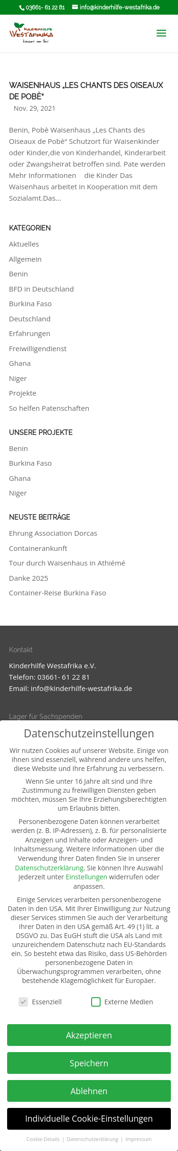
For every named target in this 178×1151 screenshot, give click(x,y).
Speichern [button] (89, 1063)
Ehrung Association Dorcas (53, 533)
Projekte (23, 393)
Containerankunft (38, 548)
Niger (18, 378)
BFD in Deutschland (41, 288)
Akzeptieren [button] (89, 1035)
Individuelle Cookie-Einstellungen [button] (89, 1118)
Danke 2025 (28, 578)
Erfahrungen (29, 333)
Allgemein (25, 259)
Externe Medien (122, 1001)
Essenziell (40, 1001)
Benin (18, 273)
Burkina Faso (30, 303)
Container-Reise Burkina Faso (57, 592)
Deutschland (30, 318)
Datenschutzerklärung (49, 867)
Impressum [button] (138, 1139)
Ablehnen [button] (88, 1091)
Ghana (20, 363)
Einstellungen (86, 876)
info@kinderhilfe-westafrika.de (81, 688)
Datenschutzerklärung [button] (93, 1139)
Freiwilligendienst (38, 348)
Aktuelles (24, 243)
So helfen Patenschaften (49, 408)
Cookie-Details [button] (43, 1139)
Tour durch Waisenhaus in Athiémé (67, 562)
